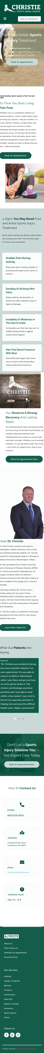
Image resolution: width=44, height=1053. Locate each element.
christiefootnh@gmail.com (21, 868)
